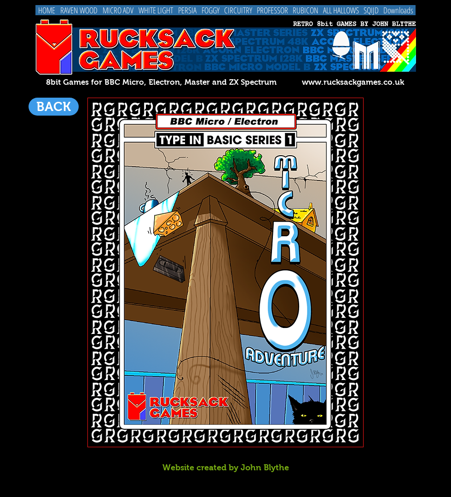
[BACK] (54, 107)
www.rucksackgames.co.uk (353, 82)
